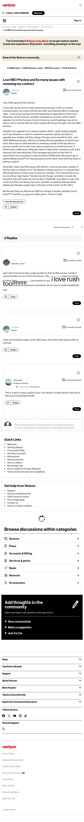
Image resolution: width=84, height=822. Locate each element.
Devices (14, 538)
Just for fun (15, 633)
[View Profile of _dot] (13, 260)
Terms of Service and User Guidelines (26, 471)
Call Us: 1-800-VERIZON (17, 13)
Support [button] (6, 673)
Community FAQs (16, 450)
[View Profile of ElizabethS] (18, 380)
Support (11, 490)
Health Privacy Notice (11, 766)
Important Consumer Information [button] (19, 701)
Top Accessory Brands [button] (14, 694)
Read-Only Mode (39, 41)
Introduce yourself (16, 453)
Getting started (15, 447)
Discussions (13, 456)
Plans (12, 546)
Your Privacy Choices (13, 773)
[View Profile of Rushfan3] (15, 90)
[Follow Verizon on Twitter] (9, 715)
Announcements (15, 459)
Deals (12, 568)
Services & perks (19, 560)
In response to (29, 387)
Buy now (38, 13)
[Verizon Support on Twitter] (3, 729)
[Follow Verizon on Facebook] (3, 715)
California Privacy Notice (12, 760)
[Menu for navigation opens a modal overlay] (80, 5)
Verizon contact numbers (19, 505)
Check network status (18, 496)
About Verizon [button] (9, 680)
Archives (22, 27)
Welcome (12, 444)
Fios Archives (33, 27)
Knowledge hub (15, 465)
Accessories (17, 582)
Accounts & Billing (20, 553)
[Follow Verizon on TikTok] (25, 716)
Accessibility (7, 779)
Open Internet (8, 786)
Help (14, 27)
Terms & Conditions (10, 792)
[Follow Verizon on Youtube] (14, 715)
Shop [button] (5, 659)
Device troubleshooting (19, 493)
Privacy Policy (8, 754)
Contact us (12, 502)
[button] (4, 20)
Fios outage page (16, 499)
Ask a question (70, 20)
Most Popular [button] (9, 687)
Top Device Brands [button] (12, 666)
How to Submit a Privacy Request (24, 468)
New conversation (19, 621)
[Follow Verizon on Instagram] (20, 715)
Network (14, 575)
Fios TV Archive (47, 27)
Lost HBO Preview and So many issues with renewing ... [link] (23, 30)
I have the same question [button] (14, 202)
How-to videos (14, 462)
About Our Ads (8, 798)
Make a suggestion (20, 627)
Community (5, 27)
